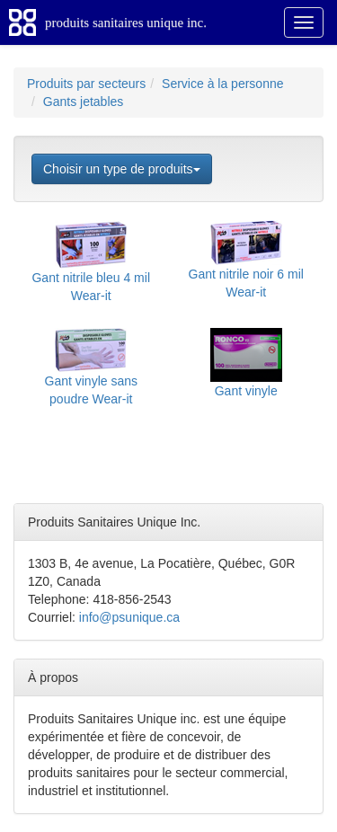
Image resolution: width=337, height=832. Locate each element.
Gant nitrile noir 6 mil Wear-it (246, 267)
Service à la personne (222, 83)
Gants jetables (83, 101)
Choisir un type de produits (121, 169)
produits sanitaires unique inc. (126, 22)
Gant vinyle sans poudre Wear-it (91, 373)
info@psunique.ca (129, 617)
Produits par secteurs (86, 83)
